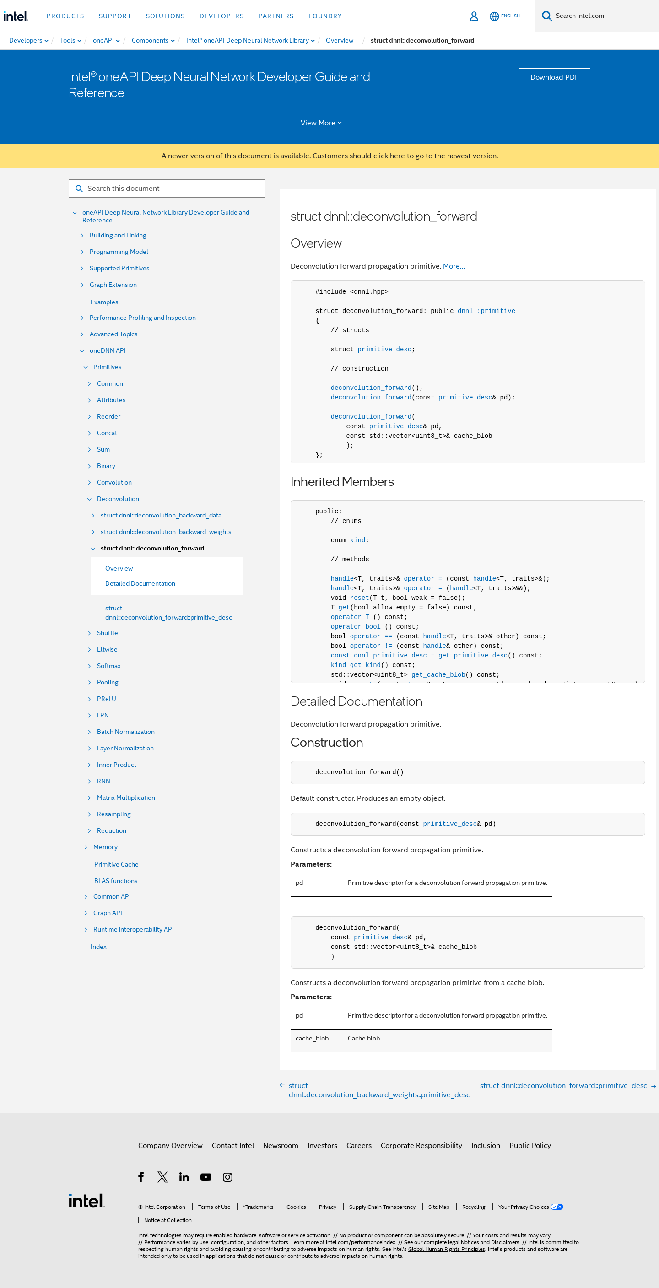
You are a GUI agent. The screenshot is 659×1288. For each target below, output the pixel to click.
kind (358, 540)
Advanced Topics (114, 334)
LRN (103, 715)
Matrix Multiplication (126, 798)
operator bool (356, 627)
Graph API (107, 913)
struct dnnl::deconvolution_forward (153, 548)
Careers (359, 1145)
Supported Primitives (120, 268)
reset (359, 598)
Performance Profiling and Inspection (143, 318)
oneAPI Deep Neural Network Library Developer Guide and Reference (165, 216)
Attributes (111, 400)
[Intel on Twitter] (163, 1178)
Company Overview (170, 1145)
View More (323, 123)
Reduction (111, 831)
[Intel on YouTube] (207, 1178)
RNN (103, 781)
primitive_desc (385, 349)
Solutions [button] (165, 16)
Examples (105, 302)
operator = (423, 578)
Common (110, 384)
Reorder (108, 416)
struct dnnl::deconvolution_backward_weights (166, 532)
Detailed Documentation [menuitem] (140, 583)
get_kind (365, 665)
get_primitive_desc (473, 655)
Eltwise (107, 649)
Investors (322, 1145)
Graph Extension (113, 285)
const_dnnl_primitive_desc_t (383, 655)
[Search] (547, 16)
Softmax (109, 666)
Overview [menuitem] (119, 568)
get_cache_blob (438, 675)
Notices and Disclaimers (490, 1242)
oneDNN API (108, 351)
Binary (106, 466)
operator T (350, 617)
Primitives (107, 367)
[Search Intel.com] (605, 16)
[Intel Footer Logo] (87, 1200)
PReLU (106, 699)
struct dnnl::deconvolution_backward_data (161, 515)
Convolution (114, 482)
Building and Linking (118, 235)
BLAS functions (116, 881)
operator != (371, 646)
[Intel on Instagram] (228, 1178)
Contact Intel (233, 1145)
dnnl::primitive (486, 311)
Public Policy (530, 1145)
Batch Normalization (126, 732)
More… (454, 266)
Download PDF (554, 77)
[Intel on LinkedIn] (185, 1178)
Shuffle (107, 633)
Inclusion (485, 1145)
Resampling (114, 814)
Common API (112, 896)
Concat (107, 433)
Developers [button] (222, 16)
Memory (105, 847)
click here (389, 156)
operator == (371, 636)
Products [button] (65, 16)
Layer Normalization (125, 748)
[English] (504, 16)
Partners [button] (276, 16)
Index (99, 947)
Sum (103, 449)
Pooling (108, 682)
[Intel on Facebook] (142, 1178)
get (344, 607)
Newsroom (280, 1145)
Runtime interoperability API (133, 929)
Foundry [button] (325, 16)
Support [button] (115, 16)
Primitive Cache (116, 864)
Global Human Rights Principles (446, 1248)
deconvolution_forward (371, 388)
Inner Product (116, 765)
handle (342, 578)
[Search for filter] (167, 188)
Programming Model (119, 252)
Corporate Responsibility (421, 1145)
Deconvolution (118, 499)
